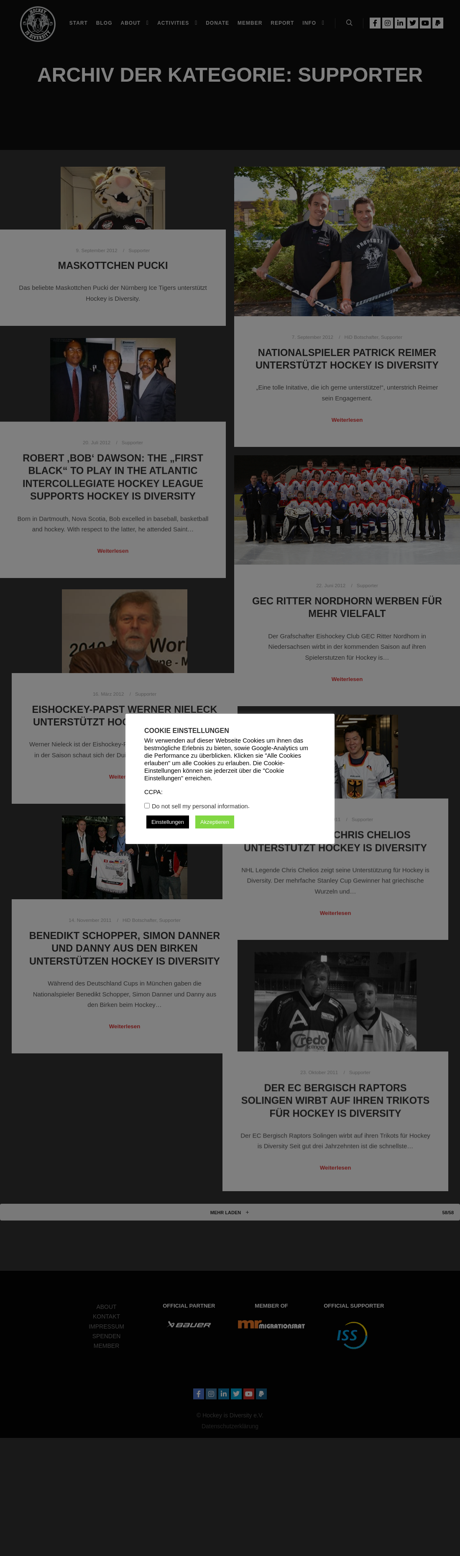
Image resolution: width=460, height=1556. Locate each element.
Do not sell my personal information (200, 806)
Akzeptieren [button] (214, 822)
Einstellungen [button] (167, 822)
